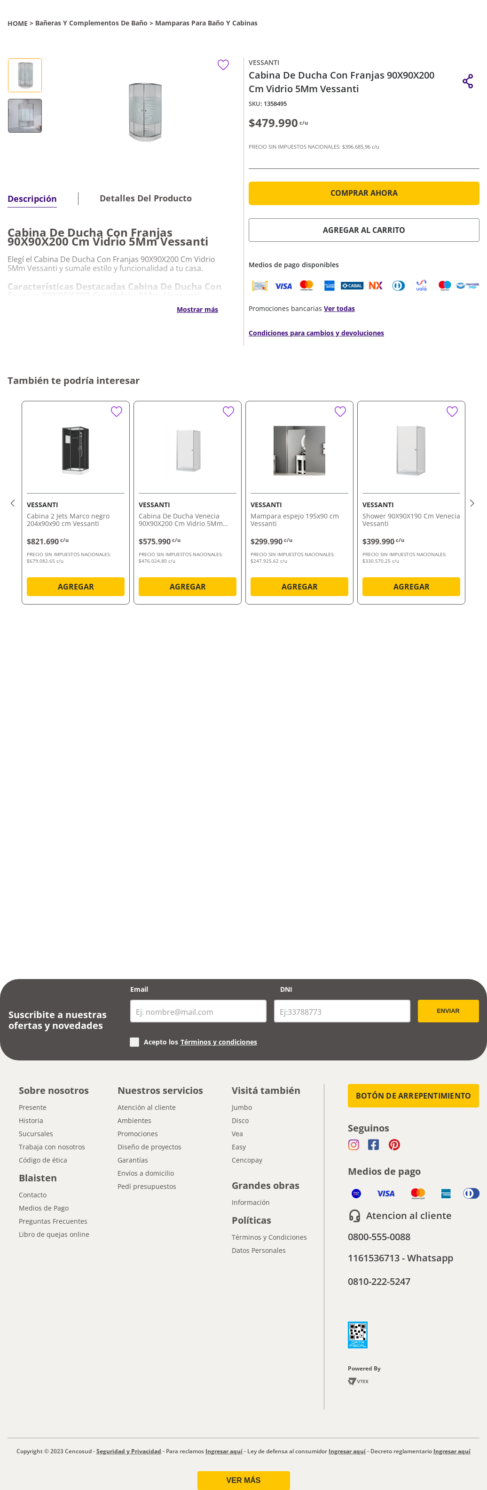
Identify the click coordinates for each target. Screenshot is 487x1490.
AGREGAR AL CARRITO (364, 230)
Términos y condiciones (219, 1041)
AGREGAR (76, 587)
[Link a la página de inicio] (18, 23)
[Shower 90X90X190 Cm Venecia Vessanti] (411, 504)
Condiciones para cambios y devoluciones (316, 332)
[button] (468, 81)
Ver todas (339, 308)
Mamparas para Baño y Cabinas (206, 23)
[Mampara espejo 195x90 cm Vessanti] (299, 504)
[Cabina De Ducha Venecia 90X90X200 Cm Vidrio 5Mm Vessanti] (187, 504)
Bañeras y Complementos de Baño (91, 23)
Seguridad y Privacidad (128, 1451)
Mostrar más (197, 309)
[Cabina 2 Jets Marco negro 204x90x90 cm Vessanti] (76, 504)
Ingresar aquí (224, 1451)
